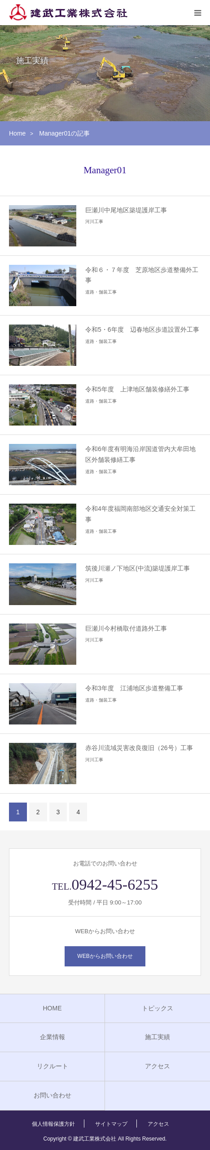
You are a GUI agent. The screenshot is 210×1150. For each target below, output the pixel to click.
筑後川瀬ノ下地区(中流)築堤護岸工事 (137, 568)
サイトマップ (111, 1124)
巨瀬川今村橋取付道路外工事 (126, 628)
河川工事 (94, 221)
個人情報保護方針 (53, 1124)
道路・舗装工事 (101, 292)
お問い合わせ (52, 1095)
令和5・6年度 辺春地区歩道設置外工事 (142, 329)
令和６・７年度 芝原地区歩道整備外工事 (141, 275)
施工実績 (157, 1036)
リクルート (52, 1066)
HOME (52, 1008)
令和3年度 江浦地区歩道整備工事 (134, 688)
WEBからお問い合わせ (104, 956)
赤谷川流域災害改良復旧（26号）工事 (139, 747)
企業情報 (52, 1036)
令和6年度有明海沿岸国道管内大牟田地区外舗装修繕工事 (140, 454)
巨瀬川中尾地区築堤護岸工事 (126, 210)
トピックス (157, 1008)
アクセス (157, 1066)
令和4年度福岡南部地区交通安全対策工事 (140, 514)
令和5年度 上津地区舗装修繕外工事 (137, 389)
